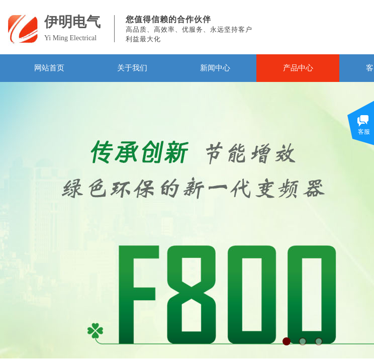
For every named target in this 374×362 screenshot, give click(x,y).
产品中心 (298, 68)
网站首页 (49, 68)
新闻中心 (215, 68)
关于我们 (132, 68)
